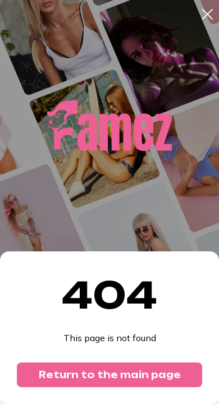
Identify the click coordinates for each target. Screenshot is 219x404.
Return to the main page (110, 374)
